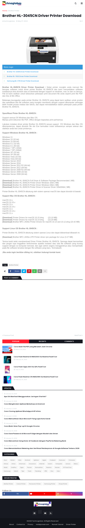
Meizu (76, 464)
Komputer (59, 464)
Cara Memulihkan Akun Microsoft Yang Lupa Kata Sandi (27, 419)
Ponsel (29, 467)
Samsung (7, 471)
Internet (41, 464)
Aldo (19, 460)
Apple (44, 460)
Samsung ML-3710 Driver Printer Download (23, 81)
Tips (22, 471)
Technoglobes (37, 521)
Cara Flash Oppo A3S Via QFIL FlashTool (30, 367)
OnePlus (13, 467)
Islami (50, 464)
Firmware (72, 460)
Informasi (22, 464)
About (11, 524)
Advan (12, 460)
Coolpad (52, 460)
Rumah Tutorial (57, 524)
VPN (45, 471)
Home (4, 11)
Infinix (13, 464)
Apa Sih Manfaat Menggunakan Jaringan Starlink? (25, 396)
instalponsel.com (42, 524)
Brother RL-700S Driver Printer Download (22, 76)
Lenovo (68, 464)
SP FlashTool (67, 467)
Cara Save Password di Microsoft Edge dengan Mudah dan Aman (31, 434)
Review (57, 467)
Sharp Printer (63, 484)
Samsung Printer (49, 484)
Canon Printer (21, 484)
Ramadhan (39, 467)
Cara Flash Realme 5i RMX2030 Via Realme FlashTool (35, 357)
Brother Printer (13, 11)
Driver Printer (71, 524)
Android (27, 460)
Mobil (5, 467)
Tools (29, 471)
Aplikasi (36, 460)
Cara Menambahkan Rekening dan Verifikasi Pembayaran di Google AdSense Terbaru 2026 (41, 448)
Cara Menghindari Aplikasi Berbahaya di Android (24, 404)
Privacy (30, 524)
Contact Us (21, 524)
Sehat (16, 471)
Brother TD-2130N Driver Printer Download (22, 72)
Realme (48, 467)
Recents (42, 341)
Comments (69, 341)
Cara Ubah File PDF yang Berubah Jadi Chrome (33, 347)
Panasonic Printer (35, 484)
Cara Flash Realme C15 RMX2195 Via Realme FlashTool (36, 377)
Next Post (78, 335)
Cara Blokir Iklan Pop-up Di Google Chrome (22, 426)
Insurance (32, 464)
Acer (5, 460)
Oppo (22, 467)
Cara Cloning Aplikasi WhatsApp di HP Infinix (22, 411)
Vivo (52, 471)
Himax (6, 464)
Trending (38, 471)
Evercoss (62, 460)
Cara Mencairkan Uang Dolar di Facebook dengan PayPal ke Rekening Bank (35, 441)
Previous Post (9, 335)
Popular (15, 341)
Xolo (58, 471)
